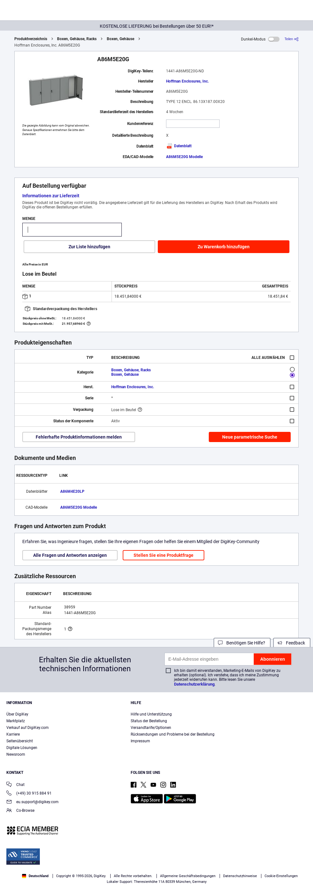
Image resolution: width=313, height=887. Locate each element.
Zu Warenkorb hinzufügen (224, 246)
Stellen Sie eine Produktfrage (163, 555)
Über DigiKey (17, 714)
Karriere (13, 734)
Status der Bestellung (149, 721)
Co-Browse (20, 811)
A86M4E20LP (72, 491)
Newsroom (15, 754)
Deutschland (35, 876)
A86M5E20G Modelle (184, 157)
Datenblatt (179, 146)
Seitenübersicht (19, 741)
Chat (15, 785)
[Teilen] (292, 39)
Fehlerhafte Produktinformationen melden (79, 437)
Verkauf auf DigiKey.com (27, 727)
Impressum (140, 741)
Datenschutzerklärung (194, 684)
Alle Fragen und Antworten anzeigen (70, 555)
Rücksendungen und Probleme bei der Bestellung (173, 734)
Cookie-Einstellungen (281, 876)
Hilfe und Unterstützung (151, 714)
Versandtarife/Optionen (151, 727)
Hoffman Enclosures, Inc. (187, 81)
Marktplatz (15, 721)
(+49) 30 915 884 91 (29, 794)
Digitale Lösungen (21, 747)
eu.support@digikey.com (32, 802)
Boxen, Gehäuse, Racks (77, 39)
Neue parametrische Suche (249, 437)
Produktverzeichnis (30, 39)
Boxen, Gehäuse (120, 39)
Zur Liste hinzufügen (89, 246)
